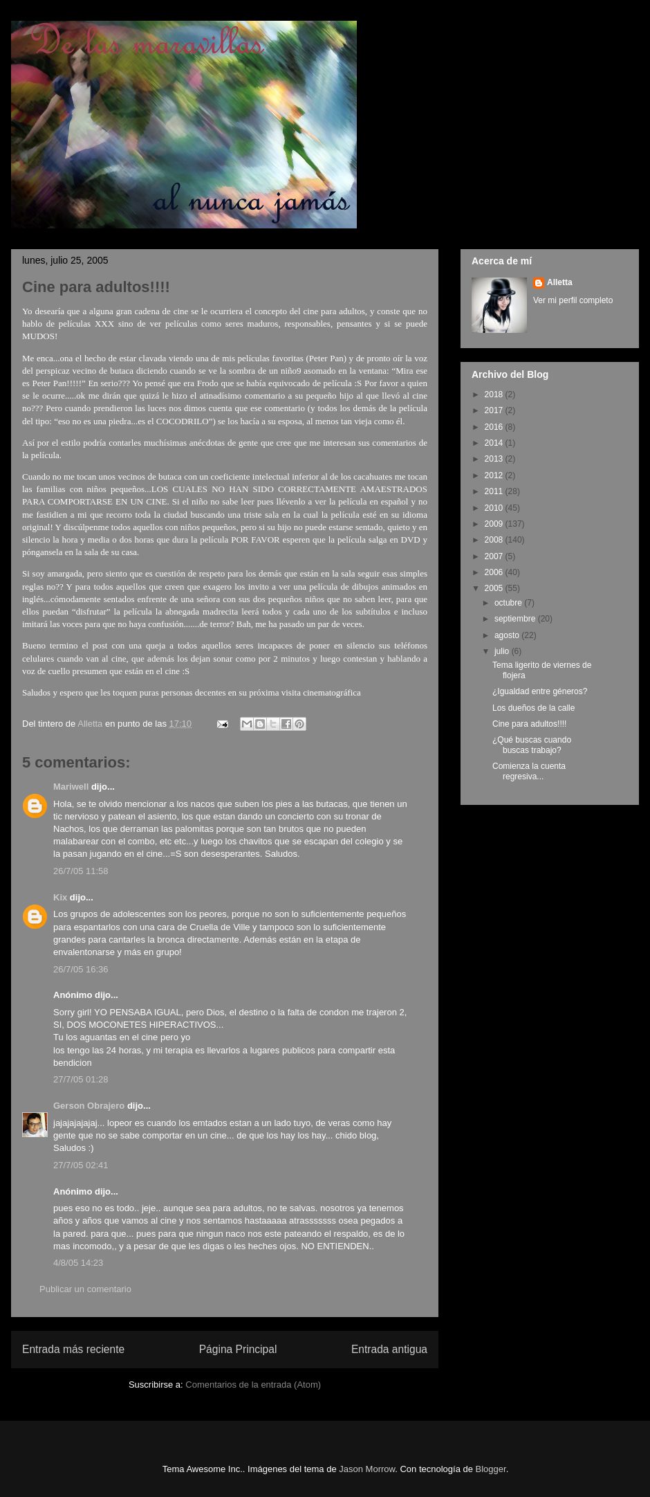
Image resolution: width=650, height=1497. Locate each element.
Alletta (560, 282)
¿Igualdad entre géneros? (539, 691)
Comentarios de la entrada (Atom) (253, 1384)
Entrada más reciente (73, 1349)
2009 (495, 524)
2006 (495, 572)
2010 (495, 508)
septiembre (516, 619)
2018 (495, 394)
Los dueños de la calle (533, 708)
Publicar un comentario (85, 1289)
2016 (495, 427)
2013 (495, 459)
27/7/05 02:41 (81, 1165)
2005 (495, 588)
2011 (495, 491)
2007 (495, 556)
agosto (507, 635)
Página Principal (238, 1349)
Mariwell (71, 786)
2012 (495, 475)
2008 (495, 540)
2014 (495, 443)
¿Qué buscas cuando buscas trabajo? (531, 744)
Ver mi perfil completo (573, 300)
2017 (495, 410)
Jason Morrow (367, 1469)
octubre (509, 603)
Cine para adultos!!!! (529, 724)
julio (503, 651)
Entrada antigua (389, 1349)
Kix (60, 897)
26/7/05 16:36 (81, 969)
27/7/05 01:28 (81, 1079)
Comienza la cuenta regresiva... (529, 771)
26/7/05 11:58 (81, 871)
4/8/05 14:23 (78, 1263)
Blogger (491, 1469)
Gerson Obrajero (88, 1105)
